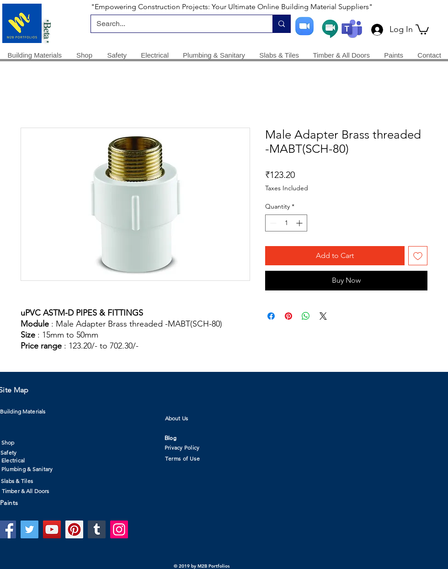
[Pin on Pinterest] (288, 316)
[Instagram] (119, 529)
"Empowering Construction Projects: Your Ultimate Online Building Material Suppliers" (232, 6)
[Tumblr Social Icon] (97, 529)
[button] (422, 28)
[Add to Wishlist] (417, 255)
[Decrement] (272, 223)
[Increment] (300, 223)
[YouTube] (52, 529)
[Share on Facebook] (271, 316)
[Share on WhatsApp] (305, 316)
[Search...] (174, 23)
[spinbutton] (286, 223)
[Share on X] (323, 316)
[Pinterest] (74, 529)
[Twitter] (29, 529)
